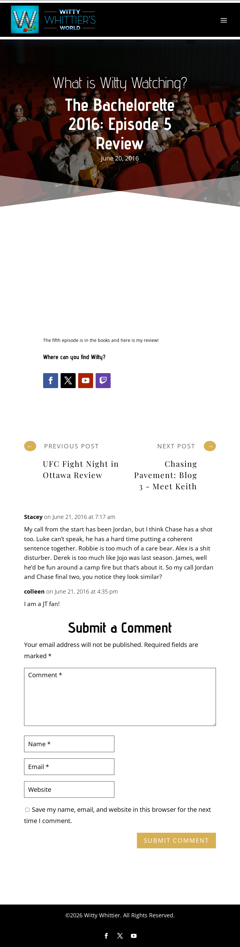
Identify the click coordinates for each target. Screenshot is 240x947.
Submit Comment (176, 840)
